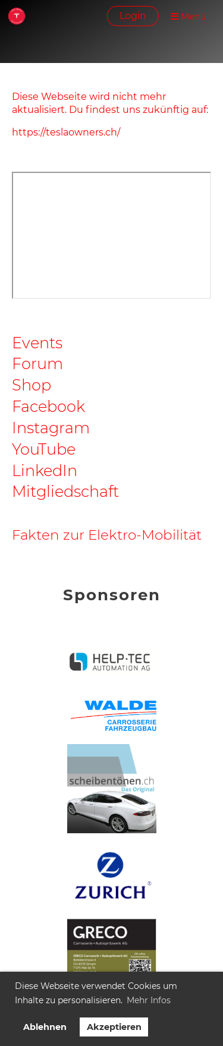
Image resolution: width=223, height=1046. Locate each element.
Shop (31, 385)
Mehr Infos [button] (149, 1000)
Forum (37, 363)
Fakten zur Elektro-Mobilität (107, 535)
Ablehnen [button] (45, 1027)
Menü (188, 16)
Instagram (51, 427)
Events (37, 342)
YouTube (44, 449)
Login (133, 15)
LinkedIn (44, 470)
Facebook (48, 406)
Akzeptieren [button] (114, 1027)
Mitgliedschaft (65, 491)
